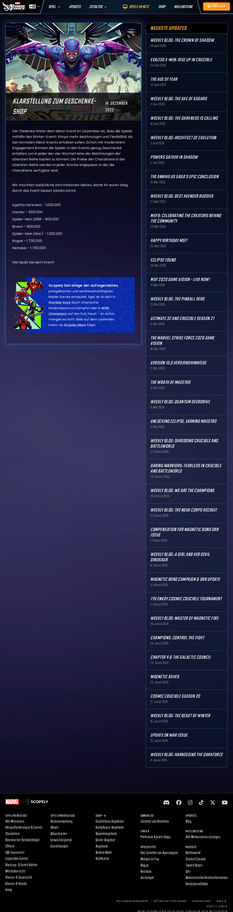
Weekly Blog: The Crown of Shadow (182, 40)
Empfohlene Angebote (110, 821)
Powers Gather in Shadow (174, 157)
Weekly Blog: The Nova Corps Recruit (183, 510)
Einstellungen (59, 846)
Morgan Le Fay (150, 859)
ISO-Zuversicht (14, 852)
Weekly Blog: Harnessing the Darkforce (186, 754)
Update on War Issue (168, 735)
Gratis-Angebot (105, 840)
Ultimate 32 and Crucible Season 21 (182, 318)
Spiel (52, 7)
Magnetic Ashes (164, 677)
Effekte (10, 846)
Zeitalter (95, 7)
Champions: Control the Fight (177, 638)
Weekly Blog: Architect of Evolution (183, 137)
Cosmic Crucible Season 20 (175, 696)
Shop (101, 816)
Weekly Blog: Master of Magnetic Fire (184, 618)
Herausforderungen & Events (23, 827)
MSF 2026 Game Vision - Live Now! (180, 279)
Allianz (55, 827)
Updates (74, 7)
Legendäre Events (16, 858)
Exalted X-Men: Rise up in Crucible (181, 60)
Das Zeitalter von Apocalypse (159, 853)
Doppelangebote (106, 833)
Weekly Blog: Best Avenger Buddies (181, 196)
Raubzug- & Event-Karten (21, 865)
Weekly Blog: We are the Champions (182, 490)
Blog (188, 821)
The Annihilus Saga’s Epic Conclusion (184, 176)
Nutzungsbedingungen (132, 901)
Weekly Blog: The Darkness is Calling (184, 118)
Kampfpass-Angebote (110, 827)
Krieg (8, 890)
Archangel (147, 877)
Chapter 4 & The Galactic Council (180, 657)
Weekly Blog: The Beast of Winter (180, 715)
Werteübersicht (15, 871)
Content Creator (196, 859)
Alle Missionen (14, 821)
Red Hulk (146, 871)
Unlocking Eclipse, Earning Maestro (183, 421)
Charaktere (12, 833)
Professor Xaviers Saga (156, 837)
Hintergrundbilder (197, 884)
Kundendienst (202, 901)
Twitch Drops (194, 865)
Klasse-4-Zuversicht (18, 877)
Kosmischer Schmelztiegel (22, 840)
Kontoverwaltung (62, 821)
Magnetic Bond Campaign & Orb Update (185, 579)
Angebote (102, 846)
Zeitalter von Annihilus (155, 821)
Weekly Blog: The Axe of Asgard (178, 99)
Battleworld (193, 853)
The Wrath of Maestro (170, 382)
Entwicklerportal (61, 840)
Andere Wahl (104, 852)
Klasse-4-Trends (16, 883)
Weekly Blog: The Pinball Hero (177, 299)
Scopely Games (217, 906)
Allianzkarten (59, 833)
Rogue (145, 865)
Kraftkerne (102, 858)
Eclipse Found (163, 260)
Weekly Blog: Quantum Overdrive (180, 402)
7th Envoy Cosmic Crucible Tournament (186, 599)
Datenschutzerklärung (170, 901)
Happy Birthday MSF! (169, 240)
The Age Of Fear (163, 79)
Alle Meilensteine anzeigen (203, 837)
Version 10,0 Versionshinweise (178, 363)
